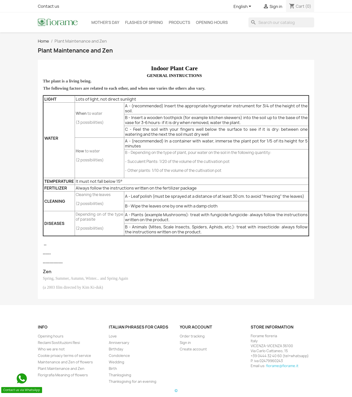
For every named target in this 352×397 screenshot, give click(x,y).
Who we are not (51, 349)
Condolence (119, 355)
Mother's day (105, 22)
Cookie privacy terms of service (64, 355)
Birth (113, 368)
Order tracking (192, 336)
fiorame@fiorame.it (282, 365)
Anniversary (119, 342)
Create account (193, 349)
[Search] (281, 22)
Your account (196, 327)
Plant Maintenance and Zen (61, 368)
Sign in (185, 342)
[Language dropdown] (243, 7)
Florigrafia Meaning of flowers (63, 375)
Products (179, 22)
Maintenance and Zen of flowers (65, 362)
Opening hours (212, 22)
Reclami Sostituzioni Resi (59, 342)
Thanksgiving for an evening (132, 381)
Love (113, 336)
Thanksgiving (120, 375)
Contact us (48, 6)
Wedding (116, 362)
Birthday (116, 349)
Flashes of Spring (144, 22)
